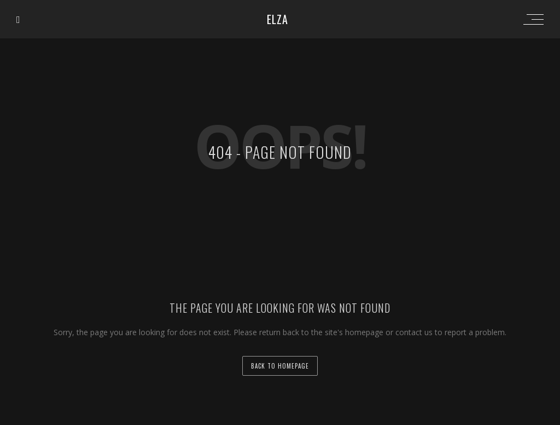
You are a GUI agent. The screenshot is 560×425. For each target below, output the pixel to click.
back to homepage (280, 365)
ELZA (277, 19)
